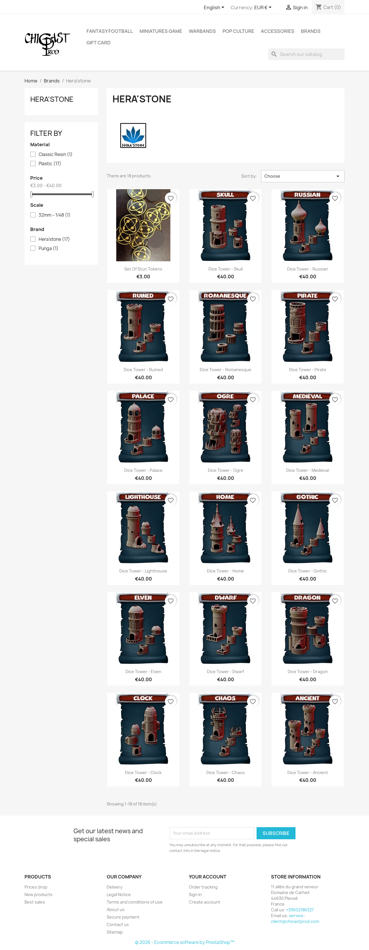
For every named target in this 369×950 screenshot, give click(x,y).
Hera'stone (52, 99)
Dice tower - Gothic (307, 571)
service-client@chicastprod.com (295, 918)
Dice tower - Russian (307, 269)
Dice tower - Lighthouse (143, 571)
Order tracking (203, 887)
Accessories (277, 31)
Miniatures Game (161, 31)
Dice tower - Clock (143, 772)
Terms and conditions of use (135, 902)
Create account (204, 902)
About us (116, 909)
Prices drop (36, 887)
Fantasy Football (109, 31)
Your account (207, 877)
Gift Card (98, 43)
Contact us (118, 924)
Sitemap (115, 932)
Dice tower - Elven (143, 671)
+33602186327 (300, 910)
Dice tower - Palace (143, 470)
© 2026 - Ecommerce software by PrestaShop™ (184, 942)
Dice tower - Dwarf (225, 671)
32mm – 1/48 (55, 215)
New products (38, 894)
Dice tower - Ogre (225, 470)
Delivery (115, 887)
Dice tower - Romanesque (225, 369)
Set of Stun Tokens (143, 269)
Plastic (50, 164)
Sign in (195, 894)
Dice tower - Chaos (225, 772)
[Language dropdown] (215, 7)
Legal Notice (119, 894)
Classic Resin (56, 154)
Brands (311, 31)
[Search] (306, 54)
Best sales (35, 902)
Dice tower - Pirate (307, 369)
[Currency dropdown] (264, 7)
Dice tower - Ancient (307, 772)
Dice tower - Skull (225, 269)
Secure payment (123, 917)
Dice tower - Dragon (308, 671)
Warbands (202, 31)
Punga (49, 248)
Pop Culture (238, 31)
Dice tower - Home (225, 571)
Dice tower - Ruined (143, 369)
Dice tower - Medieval (307, 470)
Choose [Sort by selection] (302, 176)
